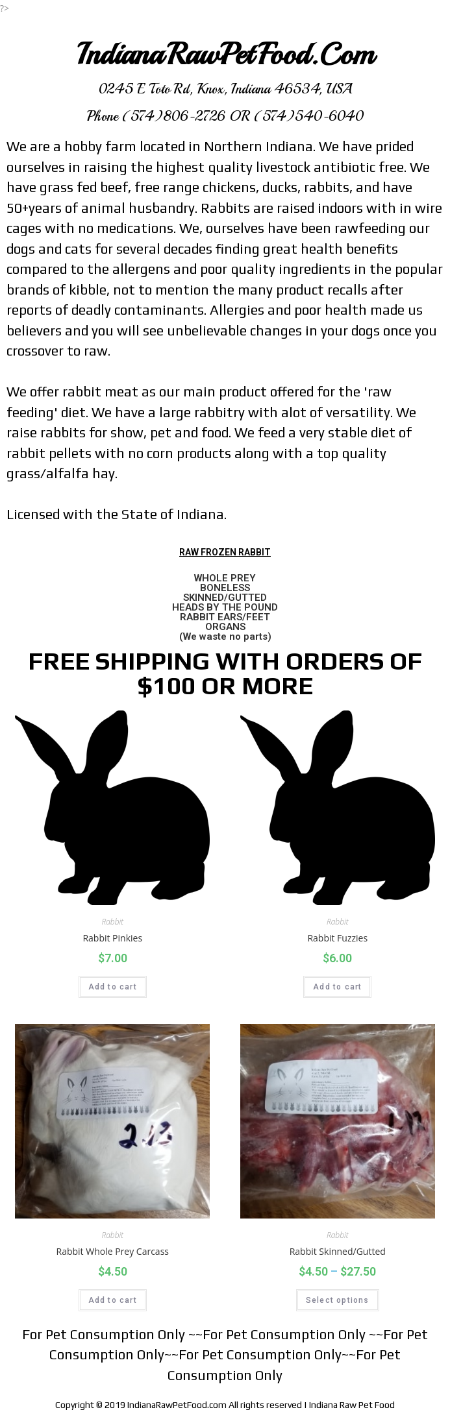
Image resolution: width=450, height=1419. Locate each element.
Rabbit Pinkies (112, 938)
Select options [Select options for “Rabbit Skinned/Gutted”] (337, 1300)
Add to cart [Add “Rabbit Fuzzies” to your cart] (337, 986)
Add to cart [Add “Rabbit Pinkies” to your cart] (112, 986)
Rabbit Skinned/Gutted (338, 1251)
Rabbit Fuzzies (337, 938)
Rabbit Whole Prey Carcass (112, 1251)
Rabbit (112, 921)
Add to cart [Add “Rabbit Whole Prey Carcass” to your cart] (112, 1300)
